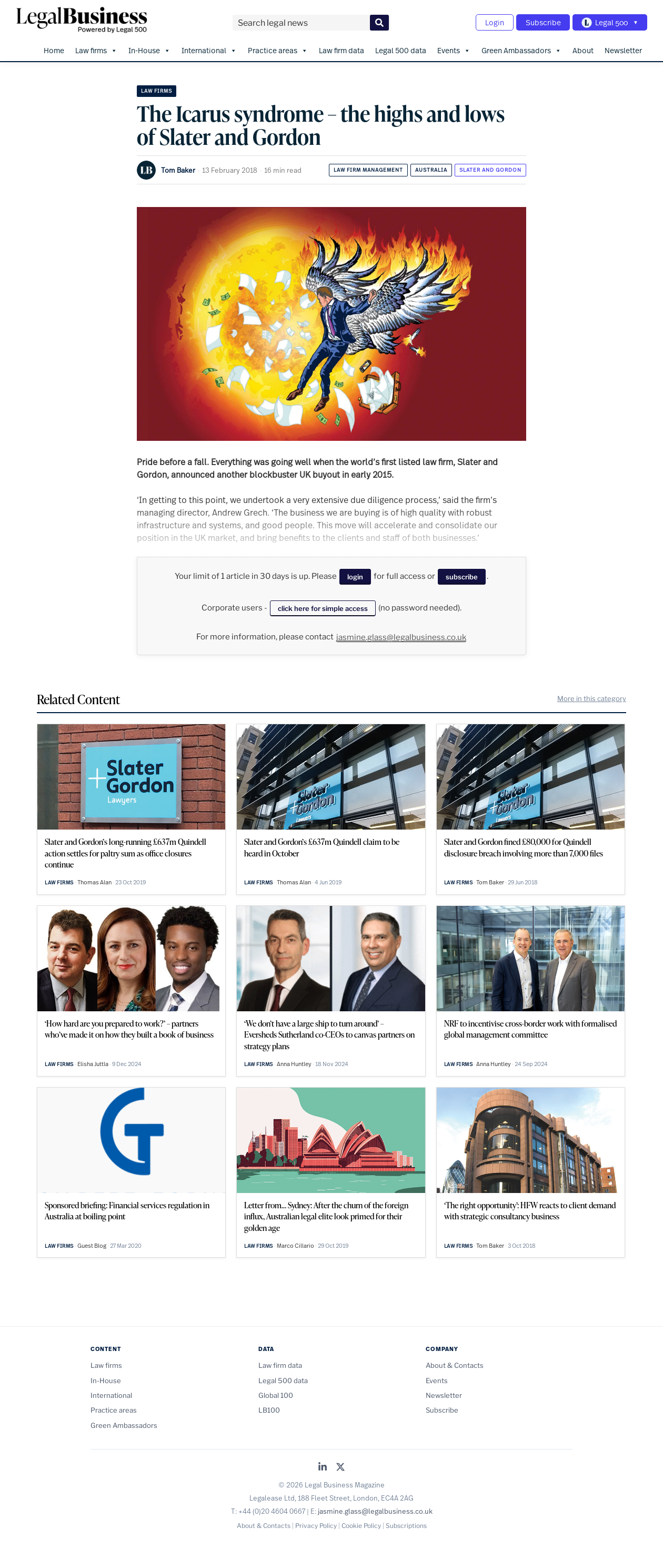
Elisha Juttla (92, 1062)
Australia (431, 167)
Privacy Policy (316, 1523)
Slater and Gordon (490, 167)
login (355, 574)
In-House (149, 47)
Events (453, 47)
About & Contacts (455, 1363)
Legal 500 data (400, 48)
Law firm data (341, 48)
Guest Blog (91, 1243)
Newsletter (623, 48)
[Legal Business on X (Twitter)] (340, 1465)
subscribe (462, 574)
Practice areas (278, 47)
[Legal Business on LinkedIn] (322, 1465)
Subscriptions (406, 1523)
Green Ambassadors (521, 47)
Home (54, 48)
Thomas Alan (94, 880)
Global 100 (275, 1393)
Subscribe (538, 21)
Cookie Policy (361, 1523)
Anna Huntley (294, 1062)
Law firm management (368, 167)
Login (487, 21)
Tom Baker (178, 167)
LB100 (269, 1408)
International (209, 47)
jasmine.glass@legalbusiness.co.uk (401, 635)
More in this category (591, 696)
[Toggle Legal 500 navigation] (608, 22)
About (583, 48)
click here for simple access (323, 606)
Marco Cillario (295, 1243)
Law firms (96, 47)
